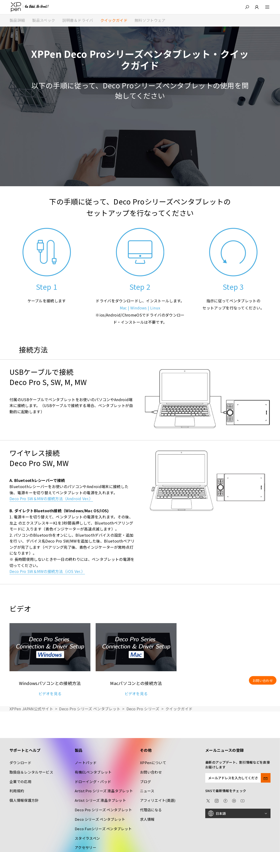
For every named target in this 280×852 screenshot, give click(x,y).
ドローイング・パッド (93, 781)
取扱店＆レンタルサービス (31, 772)
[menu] (264, 7)
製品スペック (43, 20)
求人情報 (147, 819)
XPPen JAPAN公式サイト (31, 709)
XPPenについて (153, 762)
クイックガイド (113, 20)
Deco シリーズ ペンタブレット (100, 819)
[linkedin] (234, 800)
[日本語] (238, 813)
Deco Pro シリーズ (142, 709)
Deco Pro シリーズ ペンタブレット (89, 709)
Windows (138, 308)
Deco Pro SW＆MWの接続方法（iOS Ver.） (47, 571)
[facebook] (225, 800)
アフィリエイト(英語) (158, 800)
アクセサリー (85, 847)
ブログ (145, 781)
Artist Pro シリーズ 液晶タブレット (104, 790)
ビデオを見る (50, 693)
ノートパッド (86, 762)
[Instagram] (216, 800)
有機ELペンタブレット (93, 772)
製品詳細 (17, 20)
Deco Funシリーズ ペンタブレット (103, 828)
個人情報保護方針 (24, 800)
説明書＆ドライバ (77, 20)
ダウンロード (20, 762)
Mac (123, 308)
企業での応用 (20, 781)
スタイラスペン (87, 838)
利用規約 (16, 790)
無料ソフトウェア (150, 20)
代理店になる (151, 809)
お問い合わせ (151, 772)
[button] (247, 7)
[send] (266, 778)
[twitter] (208, 800)
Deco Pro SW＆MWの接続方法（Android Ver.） (51, 498)
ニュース (147, 790)
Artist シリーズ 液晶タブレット (100, 800)
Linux (155, 308)
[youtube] (242, 800)
